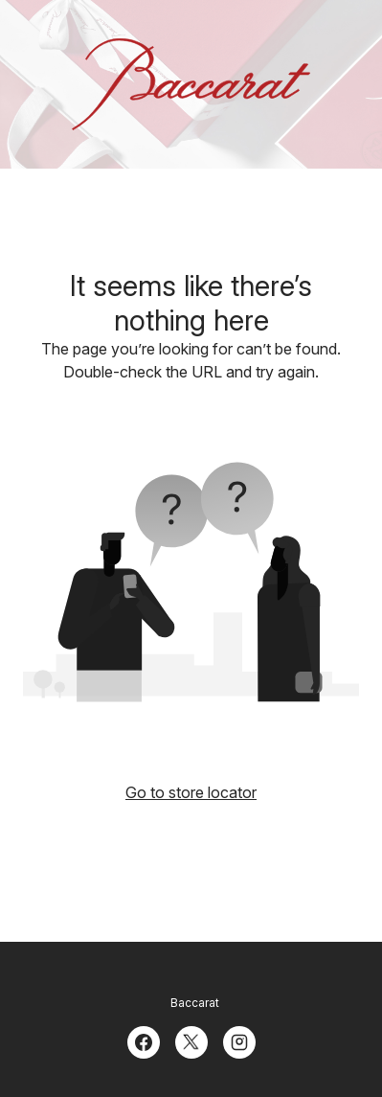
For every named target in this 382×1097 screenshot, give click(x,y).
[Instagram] (239, 1040)
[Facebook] (143, 1040)
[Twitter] (191, 1040)
